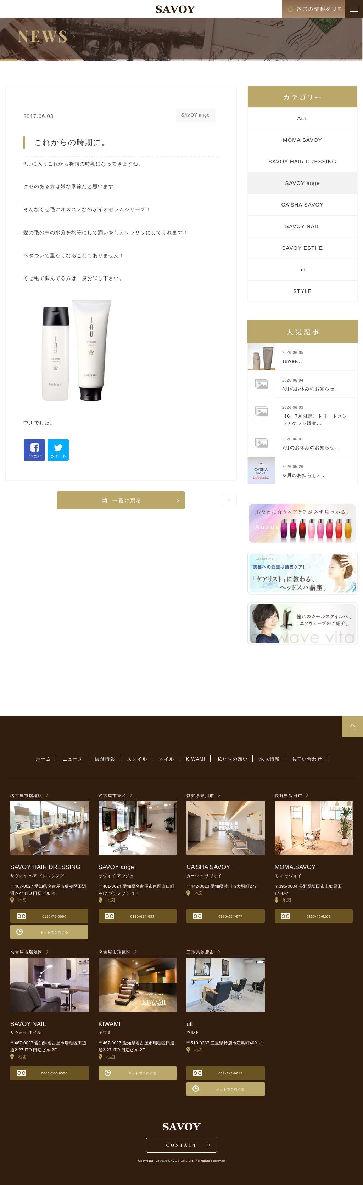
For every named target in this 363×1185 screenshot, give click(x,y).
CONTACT (181, 1145)
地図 (18, 900)
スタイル (137, 759)
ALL (302, 118)
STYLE (302, 291)
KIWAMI (196, 759)
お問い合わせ (307, 759)
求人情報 (269, 759)
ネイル (166, 759)
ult (302, 269)
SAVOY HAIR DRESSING (302, 161)
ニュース (73, 759)
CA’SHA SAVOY (302, 205)
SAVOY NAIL (302, 226)
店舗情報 (105, 759)
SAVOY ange (302, 183)
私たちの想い (232, 759)
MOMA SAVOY (302, 140)
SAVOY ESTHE (302, 248)
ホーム (43, 759)
